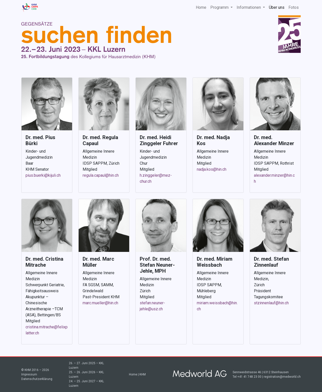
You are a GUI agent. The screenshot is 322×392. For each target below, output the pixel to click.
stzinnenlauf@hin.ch (271, 303)
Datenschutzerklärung (36, 379)
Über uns (276, 7)
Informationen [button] (249, 7)
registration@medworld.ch (282, 376)
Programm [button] (220, 7)
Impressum (29, 374)
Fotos (293, 7)
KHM (142, 374)
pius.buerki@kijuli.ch (43, 175)
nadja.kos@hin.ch (211, 169)
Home (201, 7)
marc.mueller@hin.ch (100, 303)
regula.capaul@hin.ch (101, 175)
